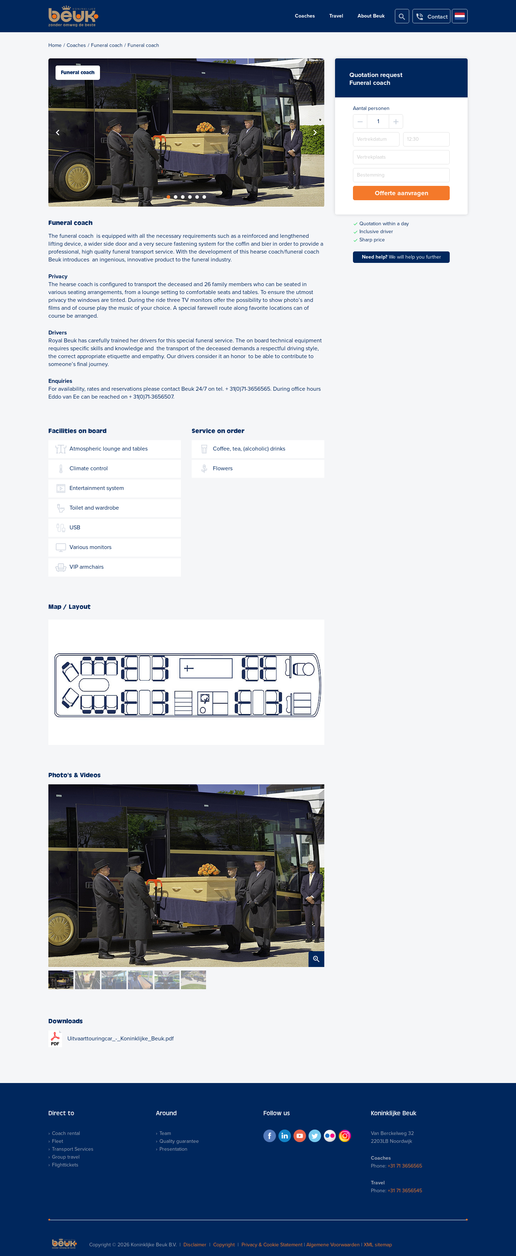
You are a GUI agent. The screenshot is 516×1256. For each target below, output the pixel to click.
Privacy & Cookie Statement (272, 1245)
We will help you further (401, 257)
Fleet (57, 1141)
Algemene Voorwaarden (333, 1245)
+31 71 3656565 (405, 1166)
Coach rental (66, 1133)
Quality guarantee (179, 1141)
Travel (336, 16)
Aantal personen (371, 108)
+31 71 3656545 (405, 1191)
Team (165, 1133)
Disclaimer (194, 1245)
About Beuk (371, 16)
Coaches (305, 16)
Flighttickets (65, 1165)
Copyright (224, 1245)
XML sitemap (378, 1245)
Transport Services (73, 1149)
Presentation (173, 1149)
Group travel (66, 1157)
